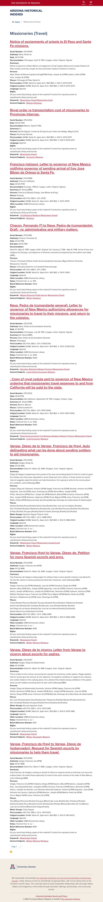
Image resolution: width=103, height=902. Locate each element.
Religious (38, 103)
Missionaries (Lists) (45, 100)
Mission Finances (45, 369)
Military (29, 298)
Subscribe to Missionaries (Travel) (11, 852)
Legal (28, 372)
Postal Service (41, 295)
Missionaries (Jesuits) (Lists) (48, 543)
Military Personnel (27, 295)
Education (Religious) (29, 369)
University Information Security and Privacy (51, 896)
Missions (30, 103)
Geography (37, 737)
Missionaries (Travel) (28, 100)
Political (34, 372)
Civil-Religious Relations (30, 215)
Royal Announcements (29, 436)
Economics (30, 157)
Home (17, 22)
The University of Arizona (70, 899)
